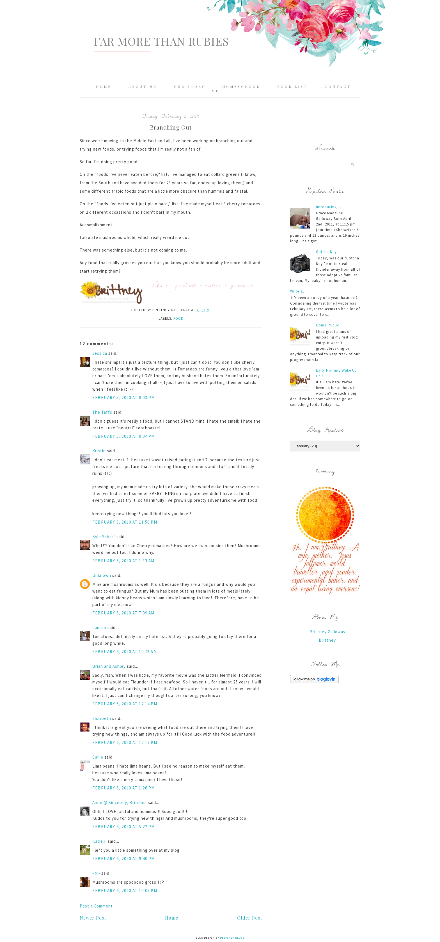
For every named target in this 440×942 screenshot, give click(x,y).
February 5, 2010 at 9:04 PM (123, 436)
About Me (143, 86)
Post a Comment (96, 906)
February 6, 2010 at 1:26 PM (123, 788)
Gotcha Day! (327, 251)
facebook (185, 285)
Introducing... (328, 206)
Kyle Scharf (103, 536)
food (178, 318)
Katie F (99, 841)
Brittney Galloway (327, 631)
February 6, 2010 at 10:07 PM (124, 890)
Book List (292, 86)
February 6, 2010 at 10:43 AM (124, 651)
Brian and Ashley (109, 666)
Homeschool (241, 86)
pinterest (242, 285)
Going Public (327, 325)
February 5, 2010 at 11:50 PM (124, 522)
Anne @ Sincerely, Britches (119, 802)
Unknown (101, 575)
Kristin (99, 450)
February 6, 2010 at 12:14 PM (124, 703)
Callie (97, 757)
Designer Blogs (232, 937)
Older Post (249, 918)
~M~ (96, 873)
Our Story (189, 86)
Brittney (327, 640)
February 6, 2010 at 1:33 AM (123, 560)
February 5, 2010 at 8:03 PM (123, 397)
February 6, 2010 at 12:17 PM (124, 742)
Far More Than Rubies (161, 41)
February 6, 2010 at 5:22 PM (123, 826)
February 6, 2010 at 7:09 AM (123, 613)
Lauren (99, 627)
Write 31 (297, 291)
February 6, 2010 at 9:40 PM (123, 858)
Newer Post (93, 918)
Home (103, 86)
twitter (213, 285)
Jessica (99, 353)
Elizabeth (101, 718)
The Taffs (102, 412)
